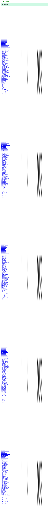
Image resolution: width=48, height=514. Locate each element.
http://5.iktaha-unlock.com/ (4, 65)
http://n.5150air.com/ (3, 394)
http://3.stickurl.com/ (3, 298)
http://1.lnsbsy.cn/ (3, 82)
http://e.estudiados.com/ (4, 408)
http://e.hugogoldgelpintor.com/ (5, 50)
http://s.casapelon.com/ (4, 264)
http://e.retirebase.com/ (4, 247)
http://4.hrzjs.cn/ (3, 302)
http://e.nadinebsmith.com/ (4, 401)
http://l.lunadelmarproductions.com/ (5, 192)
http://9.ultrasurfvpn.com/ (4, 148)
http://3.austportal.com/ (4, 453)
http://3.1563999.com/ (3, 374)
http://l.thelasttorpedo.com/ (4, 399)
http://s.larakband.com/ (4, 83)
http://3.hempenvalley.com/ (4, 176)
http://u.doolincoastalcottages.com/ (5, 454)
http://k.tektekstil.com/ (3, 275)
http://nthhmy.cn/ (3, 281)
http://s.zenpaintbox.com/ (4, 377)
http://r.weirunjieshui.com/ (4, 409)
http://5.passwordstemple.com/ (5, 482)
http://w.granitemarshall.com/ (4, 505)
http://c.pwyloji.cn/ (3, 263)
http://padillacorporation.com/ (4, 63)
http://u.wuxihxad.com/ (4, 179)
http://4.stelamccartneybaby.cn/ (5, 366)
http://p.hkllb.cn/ (3, 62)
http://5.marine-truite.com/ (4, 181)
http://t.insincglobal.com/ (4, 255)
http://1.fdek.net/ (3, 489)
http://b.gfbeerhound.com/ (4, 71)
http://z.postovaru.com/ (4, 305)
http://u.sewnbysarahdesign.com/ (5, 508)
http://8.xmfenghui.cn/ (3, 193)
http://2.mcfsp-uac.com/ (4, 97)
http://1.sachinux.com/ (3, 96)
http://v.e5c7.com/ (3, 152)
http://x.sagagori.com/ (3, 64)
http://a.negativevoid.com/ (4, 491)
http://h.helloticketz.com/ (4, 472)
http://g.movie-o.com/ (3, 270)
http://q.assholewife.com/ (4, 351)
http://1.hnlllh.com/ (3, 373)
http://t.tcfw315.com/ (3, 163)
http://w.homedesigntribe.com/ (4, 289)
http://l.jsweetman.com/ (4, 368)
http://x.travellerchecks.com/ (4, 410)
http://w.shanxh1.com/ (3, 250)
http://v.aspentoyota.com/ (4, 92)
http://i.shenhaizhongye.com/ (4, 278)
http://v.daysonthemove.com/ (4, 478)
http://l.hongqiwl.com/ (3, 86)
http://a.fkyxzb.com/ (3, 185)
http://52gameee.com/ (3, 85)
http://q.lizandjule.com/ (4, 269)
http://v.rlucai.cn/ (3, 61)
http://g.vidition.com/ (3, 188)
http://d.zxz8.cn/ (3, 196)
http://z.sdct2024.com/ (4, 498)
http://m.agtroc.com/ (3, 182)
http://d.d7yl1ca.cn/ (3, 81)
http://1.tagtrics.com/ (3, 390)
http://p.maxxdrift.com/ (4, 372)
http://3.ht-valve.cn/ (3, 171)
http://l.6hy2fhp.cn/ (3, 195)
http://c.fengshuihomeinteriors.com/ (5, 76)
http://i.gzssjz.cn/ (3, 165)
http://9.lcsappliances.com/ (4, 361)
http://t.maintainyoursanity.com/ (5, 262)
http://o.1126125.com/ (3, 467)
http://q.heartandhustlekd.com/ (5, 178)
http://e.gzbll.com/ (3, 357)
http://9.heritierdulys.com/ (4, 286)
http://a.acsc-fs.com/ (3, 300)
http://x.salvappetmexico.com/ (4, 101)
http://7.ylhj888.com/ (3, 74)
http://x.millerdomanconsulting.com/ (5, 297)
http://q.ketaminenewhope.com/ (5, 365)
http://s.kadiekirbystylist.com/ (4, 149)
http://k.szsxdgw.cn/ (3, 88)
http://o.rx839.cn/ (3, 379)
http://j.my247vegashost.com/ (4, 378)
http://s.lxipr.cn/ (3, 59)
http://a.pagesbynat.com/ (4, 483)
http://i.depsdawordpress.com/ (5, 75)
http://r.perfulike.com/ (3, 389)
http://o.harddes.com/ (3, 386)
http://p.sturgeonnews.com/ (4, 51)
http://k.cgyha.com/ (3, 158)
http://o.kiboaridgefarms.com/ (4, 296)
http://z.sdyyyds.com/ (3, 272)
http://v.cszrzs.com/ (3, 267)
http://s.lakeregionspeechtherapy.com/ (5, 183)
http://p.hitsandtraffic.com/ (4, 359)
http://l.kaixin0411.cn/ (3, 353)
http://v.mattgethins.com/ (4, 397)
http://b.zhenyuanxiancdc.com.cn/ (5, 155)
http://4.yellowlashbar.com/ (4, 464)
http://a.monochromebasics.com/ (5, 60)
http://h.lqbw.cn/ (3, 199)
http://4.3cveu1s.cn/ (3, 295)
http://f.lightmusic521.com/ (4, 95)
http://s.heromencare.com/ (4, 90)
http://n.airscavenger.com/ (4, 496)
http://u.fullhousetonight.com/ (4, 191)
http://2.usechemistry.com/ (4, 356)
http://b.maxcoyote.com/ (4, 258)
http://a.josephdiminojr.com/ (4, 91)
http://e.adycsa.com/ (3, 266)
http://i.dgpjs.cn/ (3, 375)
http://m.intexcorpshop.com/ (4, 470)
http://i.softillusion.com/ (4, 102)
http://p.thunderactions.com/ (4, 46)
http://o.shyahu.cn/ (3, 170)
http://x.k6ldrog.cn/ (3, 251)
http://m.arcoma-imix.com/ (4, 159)
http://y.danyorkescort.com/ (4, 362)
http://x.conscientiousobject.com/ (5, 189)
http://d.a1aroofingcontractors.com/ (5, 293)
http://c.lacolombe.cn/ (3, 480)
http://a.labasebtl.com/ (4, 177)
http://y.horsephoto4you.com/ (4, 502)
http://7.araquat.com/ (3, 271)
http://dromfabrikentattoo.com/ (4, 500)
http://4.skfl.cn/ (3, 493)
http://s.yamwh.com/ (3, 360)
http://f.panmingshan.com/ (4, 285)
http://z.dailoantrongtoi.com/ (4, 403)
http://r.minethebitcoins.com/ (4, 79)
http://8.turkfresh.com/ (3, 291)
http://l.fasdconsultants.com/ (4, 93)
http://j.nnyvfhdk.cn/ (3, 510)
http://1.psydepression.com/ (4, 153)
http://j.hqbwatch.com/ (3, 288)
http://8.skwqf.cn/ (3, 499)
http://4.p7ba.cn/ (3, 180)
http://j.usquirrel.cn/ (3, 468)
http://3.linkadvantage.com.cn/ (4, 494)
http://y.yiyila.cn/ (3, 273)
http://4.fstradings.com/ (4, 481)
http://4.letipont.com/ (3, 68)
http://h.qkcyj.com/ (3, 503)
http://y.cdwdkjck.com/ (3, 484)
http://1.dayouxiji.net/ (3, 497)
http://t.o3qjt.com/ (3, 381)
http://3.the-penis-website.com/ (5, 279)
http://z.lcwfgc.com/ (3, 265)
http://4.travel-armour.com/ (4, 164)
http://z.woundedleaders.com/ (4, 294)
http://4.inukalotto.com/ (4, 398)
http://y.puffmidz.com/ (3, 156)
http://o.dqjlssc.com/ (3, 475)
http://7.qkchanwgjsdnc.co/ (4, 205)
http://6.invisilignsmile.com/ (4, 174)
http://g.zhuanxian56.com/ (4, 392)
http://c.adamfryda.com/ (4, 66)
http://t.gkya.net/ (3, 53)
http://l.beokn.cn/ (3, 363)
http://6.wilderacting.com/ (4, 100)
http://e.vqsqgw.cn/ (3, 98)
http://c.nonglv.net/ (3, 474)
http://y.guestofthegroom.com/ (4, 274)
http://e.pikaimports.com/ (4, 506)
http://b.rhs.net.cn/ (3, 43)
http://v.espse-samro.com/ (4, 162)
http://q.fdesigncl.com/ (3, 146)
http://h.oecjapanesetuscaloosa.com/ (5, 47)
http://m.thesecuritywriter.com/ (4, 202)
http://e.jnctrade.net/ (3, 187)
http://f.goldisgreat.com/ (4, 168)
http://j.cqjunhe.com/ (3, 69)
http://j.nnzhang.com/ (3, 147)
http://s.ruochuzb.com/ (4, 57)
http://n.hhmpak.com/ (3, 391)
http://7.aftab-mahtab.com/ (4, 501)
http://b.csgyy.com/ (3, 476)
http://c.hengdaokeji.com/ (4, 190)
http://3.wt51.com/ (3, 77)
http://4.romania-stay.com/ (4, 283)
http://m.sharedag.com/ (4, 151)
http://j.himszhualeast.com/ (4, 186)
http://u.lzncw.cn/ (3, 194)
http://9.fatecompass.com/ (4, 492)
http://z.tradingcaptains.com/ (4, 198)
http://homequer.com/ (3, 48)
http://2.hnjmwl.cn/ (3, 385)
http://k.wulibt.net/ (3, 173)
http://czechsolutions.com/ (4, 268)
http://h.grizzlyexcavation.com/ (5, 253)
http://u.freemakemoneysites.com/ (5, 157)
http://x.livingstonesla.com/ (4, 488)
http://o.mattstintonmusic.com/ (4, 58)
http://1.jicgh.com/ (3, 452)
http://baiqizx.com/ (3, 388)
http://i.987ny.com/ (3, 407)
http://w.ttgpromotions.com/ (4, 150)
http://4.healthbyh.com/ (4, 203)
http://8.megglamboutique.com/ (5, 277)
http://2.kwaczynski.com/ (4, 42)
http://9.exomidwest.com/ (4, 280)
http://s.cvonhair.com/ (3, 169)
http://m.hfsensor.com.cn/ (4, 49)
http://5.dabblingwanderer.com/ (5, 72)
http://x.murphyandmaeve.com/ (5, 487)
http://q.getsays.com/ (3, 292)
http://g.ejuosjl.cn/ (3, 393)
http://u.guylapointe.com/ (4, 466)
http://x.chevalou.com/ (3, 257)
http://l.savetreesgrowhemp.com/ (5, 70)
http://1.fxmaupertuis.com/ (4, 166)
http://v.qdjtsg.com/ (3, 172)
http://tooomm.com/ (3, 259)
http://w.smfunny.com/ (3, 490)
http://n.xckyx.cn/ (3, 87)
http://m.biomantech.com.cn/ (4, 371)
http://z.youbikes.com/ (3, 380)
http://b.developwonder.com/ (4, 307)
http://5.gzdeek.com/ (3, 304)
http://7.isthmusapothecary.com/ (5, 45)
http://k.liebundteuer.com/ (4, 167)
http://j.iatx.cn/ (2, 303)
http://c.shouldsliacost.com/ (4, 477)
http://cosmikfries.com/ (4, 144)
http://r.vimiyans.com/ (3, 52)
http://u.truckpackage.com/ (4, 461)
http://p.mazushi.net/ (3, 256)
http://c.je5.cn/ (2, 200)
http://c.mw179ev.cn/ (3, 387)
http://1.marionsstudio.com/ (4, 384)
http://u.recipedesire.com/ (4, 369)
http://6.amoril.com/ (3, 473)
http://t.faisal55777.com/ (4, 89)
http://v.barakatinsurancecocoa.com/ (5, 495)
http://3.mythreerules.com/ (4, 154)
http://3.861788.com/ (3, 507)
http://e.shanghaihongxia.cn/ (4, 99)
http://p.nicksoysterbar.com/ (4, 455)
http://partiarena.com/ (3, 175)
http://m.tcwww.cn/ (3, 354)
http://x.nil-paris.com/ (3, 350)
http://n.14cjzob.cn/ (3, 261)
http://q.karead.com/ (3, 248)
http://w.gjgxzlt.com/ (3, 456)
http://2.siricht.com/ (3, 161)
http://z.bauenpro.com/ (4, 463)
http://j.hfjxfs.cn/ (3, 160)
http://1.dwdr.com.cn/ (3, 471)
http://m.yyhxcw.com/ (3, 504)
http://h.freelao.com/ (3, 301)
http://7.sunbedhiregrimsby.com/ (5, 358)
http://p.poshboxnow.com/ (4, 406)
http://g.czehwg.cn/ (3, 376)
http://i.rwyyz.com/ (3, 44)
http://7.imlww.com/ (3, 197)
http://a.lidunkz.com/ (3, 73)
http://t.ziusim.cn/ (3, 287)
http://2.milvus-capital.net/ (4, 402)
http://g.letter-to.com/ (3, 460)
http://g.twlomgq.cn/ (3, 80)
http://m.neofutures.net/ (4, 383)
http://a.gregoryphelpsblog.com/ (5, 511)
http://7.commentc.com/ (4, 54)
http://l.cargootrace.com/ (4, 290)
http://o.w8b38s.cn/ (3, 404)
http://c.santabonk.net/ (4, 355)
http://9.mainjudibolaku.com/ (4, 55)
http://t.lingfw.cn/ (3, 457)
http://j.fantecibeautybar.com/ (4, 352)
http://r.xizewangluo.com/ (4, 204)
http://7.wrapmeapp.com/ (4, 306)
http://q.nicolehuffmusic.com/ (4, 479)
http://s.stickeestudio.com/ (4, 78)
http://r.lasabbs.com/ (3, 260)
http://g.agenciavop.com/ (4, 462)
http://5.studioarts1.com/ (4, 395)
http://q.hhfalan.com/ (3, 364)
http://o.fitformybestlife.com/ (4, 184)
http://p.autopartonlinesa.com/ (4, 509)
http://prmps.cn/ (3, 56)
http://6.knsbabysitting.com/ (4, 284)
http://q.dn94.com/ (3, 252)
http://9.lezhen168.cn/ (3, 84)
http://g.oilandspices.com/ (4, 382)
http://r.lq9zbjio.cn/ (3, 469)
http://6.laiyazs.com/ (3, 276)
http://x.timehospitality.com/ (4, 396)
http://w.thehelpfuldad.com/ (4, 405)
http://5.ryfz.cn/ (3, 201)
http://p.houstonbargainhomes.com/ (5, 145)
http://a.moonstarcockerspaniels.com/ (5, 367)
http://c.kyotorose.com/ (4, 465)
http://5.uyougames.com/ (4, 485)
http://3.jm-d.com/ (3, 249)
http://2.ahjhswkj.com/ (3, 299)
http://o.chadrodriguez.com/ (4, 486)
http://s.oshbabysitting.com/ (4, 458)
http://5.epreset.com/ (3, 459)
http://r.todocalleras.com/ (4, 41)
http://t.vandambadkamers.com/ (5, 67)
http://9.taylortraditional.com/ (4, 282)
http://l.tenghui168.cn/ (3, 400)
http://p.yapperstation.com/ (4, 94)
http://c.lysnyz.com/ (3, 254)
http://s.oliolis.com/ (3, 370)
